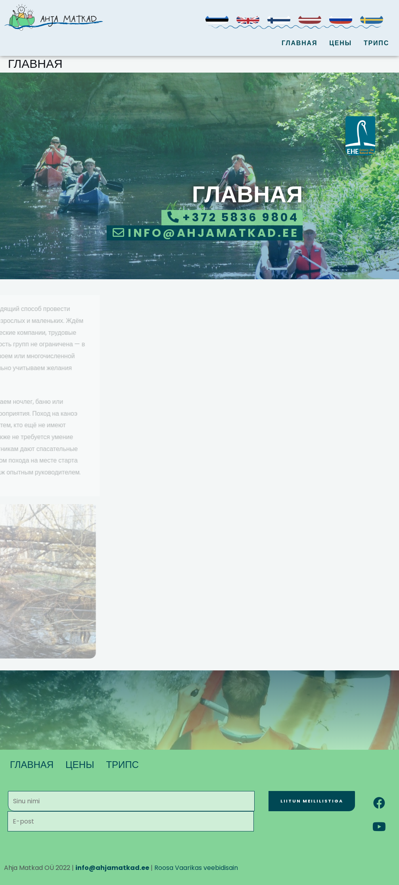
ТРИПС (376, 42)
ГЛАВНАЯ (299, 42)
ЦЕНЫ (340, 42)
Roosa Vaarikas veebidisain (196, 867)
